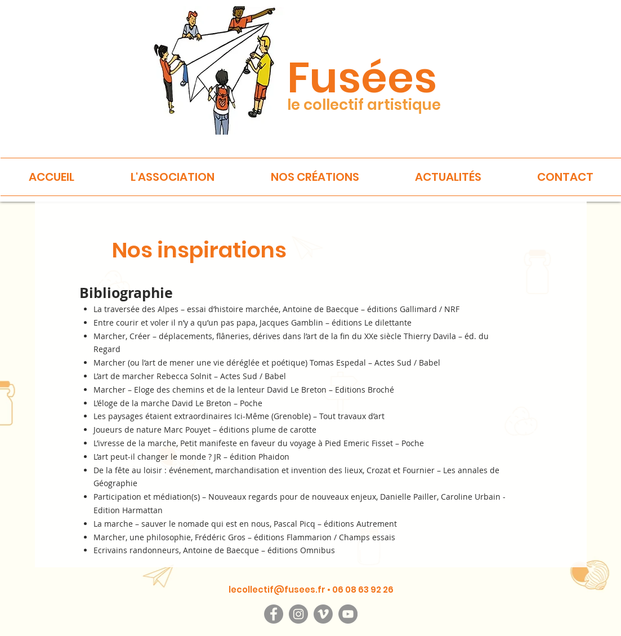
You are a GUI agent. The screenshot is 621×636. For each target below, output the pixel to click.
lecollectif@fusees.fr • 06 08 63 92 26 (311, 589)
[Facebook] (273, 614)
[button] (172, 176)
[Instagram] (298, 614)
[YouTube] (348, 614)
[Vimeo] (323, 614)
